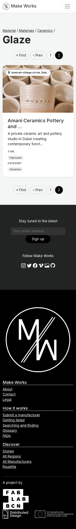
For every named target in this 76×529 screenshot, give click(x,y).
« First (21, 55)
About (7, 389)
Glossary (10, 431)
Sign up (38, 239)
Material (9, 31)
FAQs (7, 436)
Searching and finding (21, 425)
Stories (8, 451)
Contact (9, 394)
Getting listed (14, 420)
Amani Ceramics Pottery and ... (36, 123)
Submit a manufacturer (21, 415)
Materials (26, 31)
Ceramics (45, 31)
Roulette (9, 467)
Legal (7, 400)
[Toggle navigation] (67, 6)
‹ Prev (38, 55)
